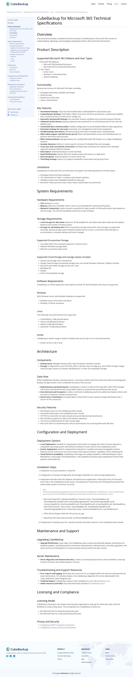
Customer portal (86, 652)
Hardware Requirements (17, 44)
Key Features (13, 35)
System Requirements (15, 41)
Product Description (14, 26)
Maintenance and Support (16, 84)
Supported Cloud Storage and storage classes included (19, 51)
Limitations (13, 37)
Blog (82, 659)
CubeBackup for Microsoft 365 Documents (36, 12)
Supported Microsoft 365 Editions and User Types (21, 30)
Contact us (13, 115)
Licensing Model (14, 99)
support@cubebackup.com (99, 581)
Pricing (109, 4)
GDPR (107, 652)
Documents (85, 656)
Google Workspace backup (66, 652)
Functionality (13, 33)
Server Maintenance (16, 89)
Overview (10, 23)
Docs (116, 4)
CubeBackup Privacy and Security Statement (58, 627)
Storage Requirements (16, 46)
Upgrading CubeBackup (17, 87)
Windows (13, 56)
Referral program (86, 662)
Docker (12, 61)
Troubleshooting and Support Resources (18, 92)
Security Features (15, 72)
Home (93, 4)
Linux (12, 59)
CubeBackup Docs (97, 583)
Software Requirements (17, 54)
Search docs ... (14, 112)
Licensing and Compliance (16, 97)
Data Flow (13, 70)
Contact (124, 4)
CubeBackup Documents (14, 12)
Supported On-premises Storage (20, 48)
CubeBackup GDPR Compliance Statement (57, 625)
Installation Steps (15, 80)
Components (13, 67)
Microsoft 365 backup (64, 656)
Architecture (12, 65)
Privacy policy (109, 659)
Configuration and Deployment (18, 76)
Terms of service (110, 656)
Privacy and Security (16, 101)
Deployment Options (16, 78)
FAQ (52, 12)
